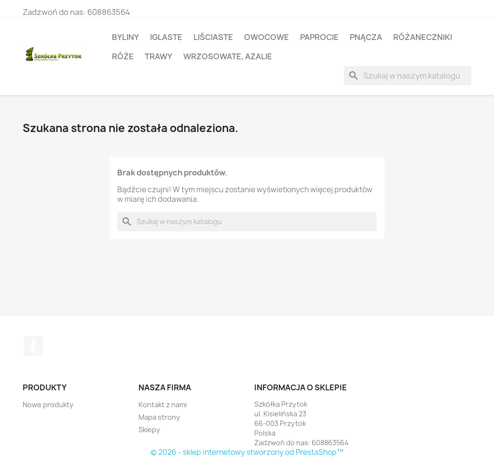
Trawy (158, 56)
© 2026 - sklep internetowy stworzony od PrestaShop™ (247, 452)
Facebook (33, 346)
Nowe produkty (48, 404)
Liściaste (213, 37)
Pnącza (366, 37)
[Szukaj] (407, 75)
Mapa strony (159, 417)
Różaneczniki (422, 37)
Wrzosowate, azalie (227, 56)
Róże (123, 56)
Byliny (125, 37)
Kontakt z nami (162, 404)
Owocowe (266, 37)
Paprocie (319, 37)
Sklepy (149, 429)
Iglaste (166, 37)
